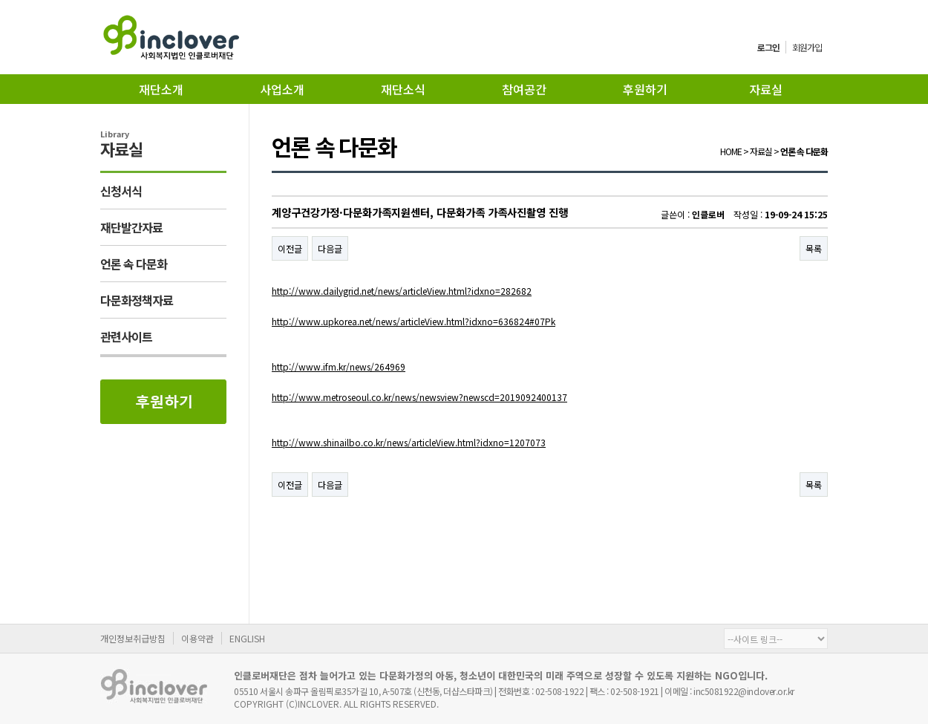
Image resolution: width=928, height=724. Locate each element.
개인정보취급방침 (133, 638)
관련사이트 (126, 336)
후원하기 (645, 89)
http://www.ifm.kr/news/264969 (338, 366)
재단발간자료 (131, 227)
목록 (814, 248)
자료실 (765, 89)
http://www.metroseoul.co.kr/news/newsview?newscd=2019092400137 (419, 397)
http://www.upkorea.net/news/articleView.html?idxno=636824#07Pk (413, 321)
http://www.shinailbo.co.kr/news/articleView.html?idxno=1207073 (409, 442)
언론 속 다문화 (133, 264)
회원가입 (807, 47)
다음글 (330, 248)
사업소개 (282, 89)
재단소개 (161, 89)
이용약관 (197, 638)
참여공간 (524, 89)
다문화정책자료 (136, 300)
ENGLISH (247, 638)
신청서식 (121, 191)
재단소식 (403, 89)
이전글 (290, 248)
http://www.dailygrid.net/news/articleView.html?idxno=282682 (402, 290)
